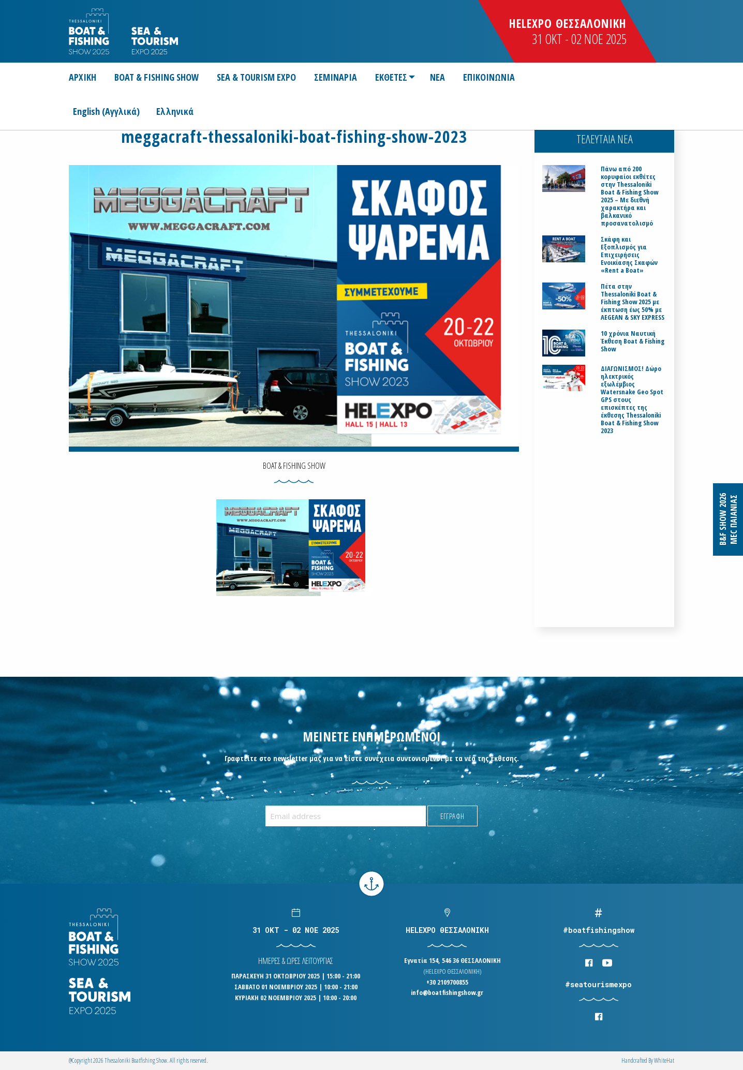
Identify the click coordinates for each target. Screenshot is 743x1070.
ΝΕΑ (437, 77)
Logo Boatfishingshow (90, 31)
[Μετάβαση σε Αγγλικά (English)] (110, 111)
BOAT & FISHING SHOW (156, 77)
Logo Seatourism (154, 40)
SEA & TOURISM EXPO (256, 77)
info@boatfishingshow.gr (447, 992)
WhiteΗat (664, 1060)
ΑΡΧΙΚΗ (82, 77)
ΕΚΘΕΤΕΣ (391, 77)
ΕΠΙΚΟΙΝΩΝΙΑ (489, 77)
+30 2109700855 (447, 982)
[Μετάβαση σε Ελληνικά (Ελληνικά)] (175, 111)
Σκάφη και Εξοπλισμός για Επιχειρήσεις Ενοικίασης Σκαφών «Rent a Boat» (629, 254)
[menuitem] (87, 77)
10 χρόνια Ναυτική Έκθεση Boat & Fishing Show (632, 341)
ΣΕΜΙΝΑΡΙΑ (335, 77)
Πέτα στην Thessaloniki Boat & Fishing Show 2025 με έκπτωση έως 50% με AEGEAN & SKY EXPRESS (632, 302)
